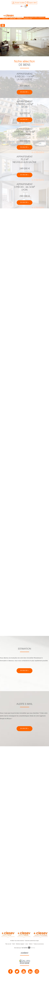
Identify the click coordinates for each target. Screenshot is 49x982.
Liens (26, 944)
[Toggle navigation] (2, 25)
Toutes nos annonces (39, 944)
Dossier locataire (18, 2)
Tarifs (13, 944)
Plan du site (8, 944)
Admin (30, 944)
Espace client (31, 2)
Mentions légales (20, 944)
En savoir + (24, 92)
